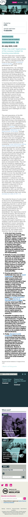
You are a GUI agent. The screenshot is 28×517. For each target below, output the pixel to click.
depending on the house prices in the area (12, 130)
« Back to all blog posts (9, 366)
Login (18, 2)
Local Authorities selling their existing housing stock (14, 145)
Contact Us (8, 508)
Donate (14, 2)
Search (21, 2)
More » (5, 435)
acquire (11, 126)
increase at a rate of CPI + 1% (11, 194)
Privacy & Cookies (15, 508)
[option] (8, 381)
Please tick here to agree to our (15, 501)
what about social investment (13, 334)
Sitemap (3, 508)
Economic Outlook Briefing (12, 63)
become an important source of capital (13, 299)
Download (5, 383)
